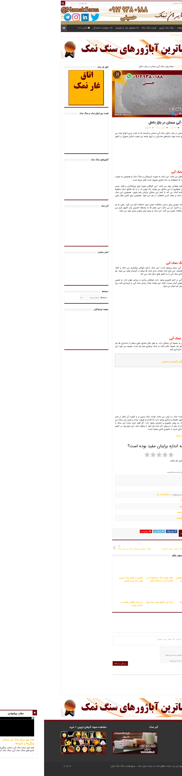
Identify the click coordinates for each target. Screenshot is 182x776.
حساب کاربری (158, 3)
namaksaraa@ (142, 506)
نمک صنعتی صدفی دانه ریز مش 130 (94, 547)
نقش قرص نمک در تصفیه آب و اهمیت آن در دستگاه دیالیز (115, 579)
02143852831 (142, 500)
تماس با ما (40, 27)
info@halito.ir (139, 518)
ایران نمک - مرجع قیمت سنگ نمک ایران (85, 766)
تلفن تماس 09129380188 (147, 127)
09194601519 (142, 489)
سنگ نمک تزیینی (122, 27)
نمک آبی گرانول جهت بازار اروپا (115, 602)
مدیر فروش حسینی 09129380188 (139, 35)
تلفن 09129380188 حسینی (139, 3)
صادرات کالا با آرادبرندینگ (160, 771)
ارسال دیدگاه (116, 127)
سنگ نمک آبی (149, 66)
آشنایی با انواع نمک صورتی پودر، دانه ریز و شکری (87, 579)
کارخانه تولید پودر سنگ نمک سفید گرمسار (136, 547)
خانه (160, 28)
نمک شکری (148, 180)
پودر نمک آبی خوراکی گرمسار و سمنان (137, 361)
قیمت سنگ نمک (104, 27)
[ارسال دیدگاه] (76, 663)
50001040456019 (119, 494)
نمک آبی (136, 66)
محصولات (138, 27)
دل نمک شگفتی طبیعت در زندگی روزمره (87, 604)
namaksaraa (138, 512)
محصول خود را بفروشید (82, 27)
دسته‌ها (59, 297)
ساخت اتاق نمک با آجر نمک (147, 602)
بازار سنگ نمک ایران (141, 436)
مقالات (151, 27)
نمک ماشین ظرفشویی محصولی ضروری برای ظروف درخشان (145, 579)
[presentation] (86, 652)
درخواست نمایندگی (58, 27)
